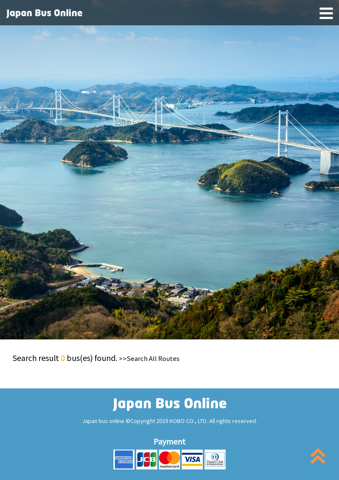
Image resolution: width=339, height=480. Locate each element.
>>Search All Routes (149, 358)
